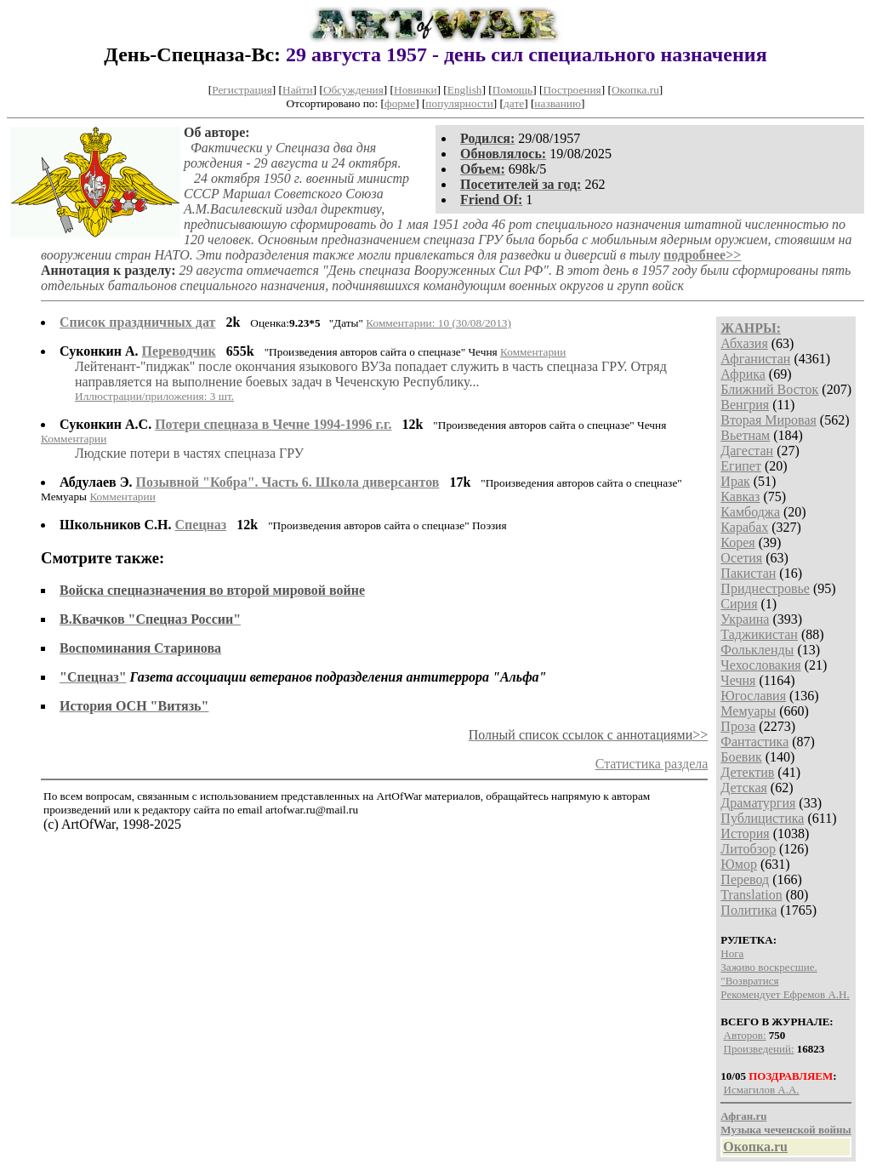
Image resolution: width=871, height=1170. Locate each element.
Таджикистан (759, 634)
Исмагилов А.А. (762, 1089)
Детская (743, 787)
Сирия (738, 603)
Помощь (512, 89)
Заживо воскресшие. (768, 967)
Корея (737, 542)
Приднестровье (765, 588)
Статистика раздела (652, 763)
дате (514, 103)
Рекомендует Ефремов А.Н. (784, 994)
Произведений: (759, 1048)
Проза (737, 726)
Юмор (738, 864)
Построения (572, 89)
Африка (743, 374)
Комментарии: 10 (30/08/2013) (438, 323)
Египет (740, 466)
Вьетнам (745, 435)
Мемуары (748, 711)
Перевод (744, 879)
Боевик (740, 757)
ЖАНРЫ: (750, 328)
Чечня (737, 680)
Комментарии (533, 351)
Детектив (747, 772)
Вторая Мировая (768, 420)
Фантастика (754, 741)
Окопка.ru (635, 89)
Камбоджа (750, 512)
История (744, 833)
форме (399, 103)
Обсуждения (353, 89)
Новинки (415, 89)
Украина (744, 619)
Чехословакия (760, 665)
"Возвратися (749, 980)
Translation (751, 894)
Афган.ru (743, 1116)
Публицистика (762, 818)
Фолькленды (757, 649)
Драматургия (757, 803)
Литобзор (748, 849)
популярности (458, 103)
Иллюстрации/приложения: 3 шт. (154, 396)
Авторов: (745, 1035)
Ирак (734, 481)
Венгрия (744, 404)
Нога (731, 953)
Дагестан (746, 450)
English (464, 89)
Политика (748, 910)
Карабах (744, 527)
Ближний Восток (769, 389)
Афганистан (755, 358)
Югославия (753, 695)
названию (557, 103)
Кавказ (740, 496)
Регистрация (242, 89)
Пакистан (748, 573)
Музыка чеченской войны (785, 1129)
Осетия (741, 558)
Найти (297, 89)
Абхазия (743, 343)
